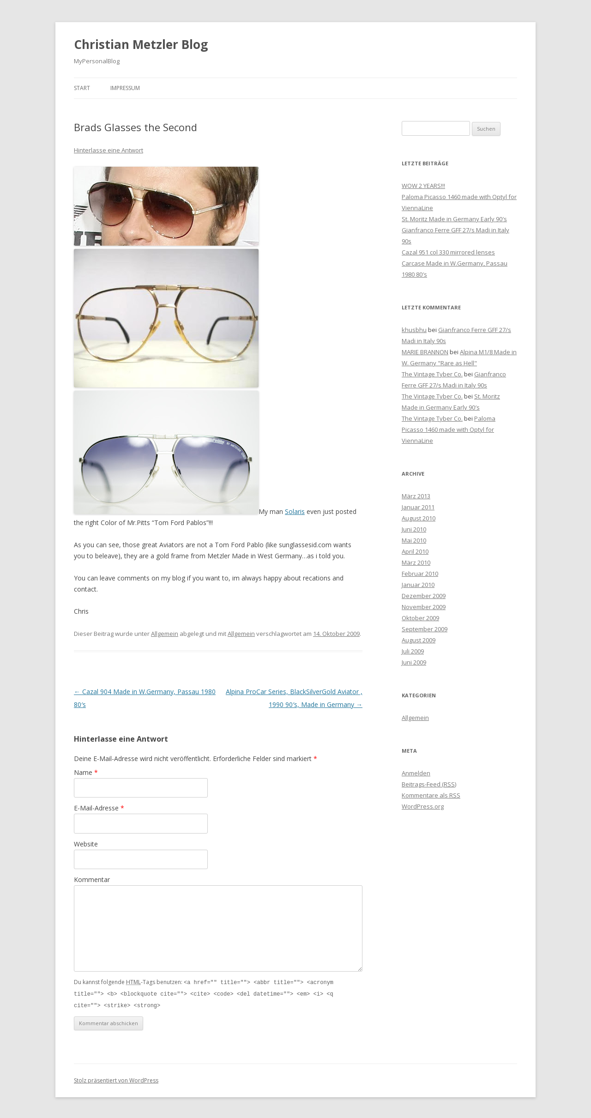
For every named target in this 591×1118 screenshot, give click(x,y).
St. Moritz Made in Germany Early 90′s (454, 219)
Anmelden (416, 773)
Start (82, 88)
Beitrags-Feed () (429, 784)
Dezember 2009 (424, 596)
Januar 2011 (418, 507)
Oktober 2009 (420, 618)
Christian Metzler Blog (141, 44)
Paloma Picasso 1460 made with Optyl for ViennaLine (448, 429)
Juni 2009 (414, 662)
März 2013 (416, 496)
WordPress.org (423, 806)
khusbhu (414, 330)
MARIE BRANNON (425, 352)
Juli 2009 (413, 651)
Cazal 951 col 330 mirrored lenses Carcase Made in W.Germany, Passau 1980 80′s (454, 263)
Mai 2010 (414, 540)
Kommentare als (431, 795)
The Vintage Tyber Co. (432, 374)
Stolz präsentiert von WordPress (116, 1079)
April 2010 (415, 551)
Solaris (295, 511)
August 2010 (418, 518)
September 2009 (424, 629)
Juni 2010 (414, 529)
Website (86, 844)
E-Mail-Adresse (99, 808)
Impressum (125, 88)
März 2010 (416, 562)
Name (86, 772)
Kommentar (92, 879)
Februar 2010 (420, 573)
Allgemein (164, 633)
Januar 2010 (418, 584)
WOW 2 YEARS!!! (423, 185)
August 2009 (418, 640)
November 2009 (424, 607)
